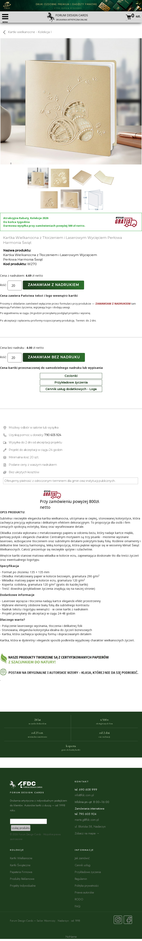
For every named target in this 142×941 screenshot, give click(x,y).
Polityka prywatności (87, 885)
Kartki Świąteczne (20, 865)
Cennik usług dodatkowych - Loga (71, 389)
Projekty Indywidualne (23, 885)
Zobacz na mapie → (87, 833)
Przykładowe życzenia (71, 382)
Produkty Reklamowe (22, 879)
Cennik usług (82, 865)
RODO (79, 899)
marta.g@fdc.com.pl (87, 819)
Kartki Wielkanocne (21, 858)
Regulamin (81, 879)
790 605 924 (52, 435)
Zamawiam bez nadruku (54, 357)
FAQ (77, 906)
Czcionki (71, 376)
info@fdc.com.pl (84, 795)
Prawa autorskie (84, 892)
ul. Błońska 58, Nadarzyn (90, 826)
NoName (71, 936)
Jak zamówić (82, 858)
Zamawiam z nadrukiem (53, 285)
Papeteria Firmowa (21, 872)
